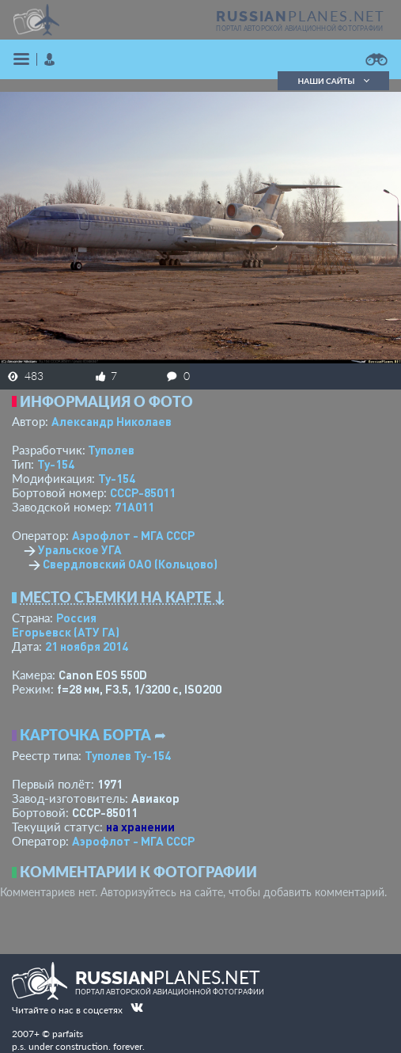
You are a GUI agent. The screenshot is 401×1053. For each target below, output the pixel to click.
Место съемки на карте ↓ (122, 597)
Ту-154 (55, 464)
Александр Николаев (111, 421)
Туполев (111, 450)
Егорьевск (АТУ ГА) (65, 632)
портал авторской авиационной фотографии (299, 28)
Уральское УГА (80, 549)
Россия (76, 617)
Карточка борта (85, 734)
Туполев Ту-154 (128, 755)
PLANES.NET (300, 16)
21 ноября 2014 (86, 646)
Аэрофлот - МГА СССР (133, 535)
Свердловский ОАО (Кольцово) (130, 564)
